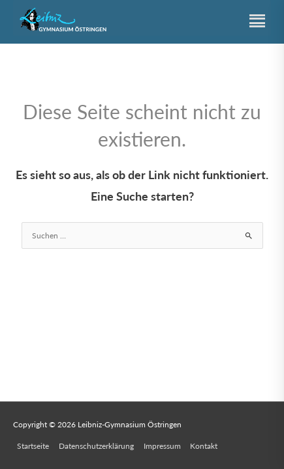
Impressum (162, 446)
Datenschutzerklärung (96, 446)
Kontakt (203, 446)
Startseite (33, 446)
